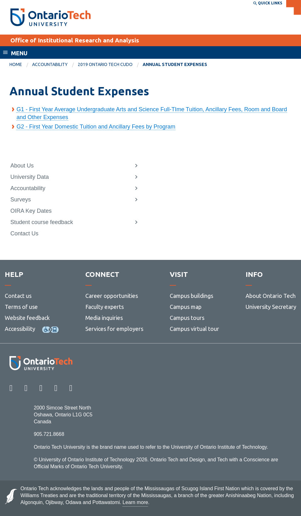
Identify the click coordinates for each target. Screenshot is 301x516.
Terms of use (21, 307)
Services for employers (114, 329)
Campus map (186, 307)
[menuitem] (20, 65)
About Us (22, 165)
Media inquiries (104, 318)
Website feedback (27, 318)
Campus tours (187, 318)
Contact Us (24, 233)
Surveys (20, 199)
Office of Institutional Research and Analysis (74, 40)
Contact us (18, 296)
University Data (29, 177)
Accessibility (20, 329)
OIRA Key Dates (31, 211)
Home (15, 64)
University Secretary (271, 307)
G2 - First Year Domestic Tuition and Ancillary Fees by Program (95, 127)
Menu (19, 53)
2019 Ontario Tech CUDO (105, 64)
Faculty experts (104, 307)
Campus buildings (191, 296)
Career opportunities (111, 296)
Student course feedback (41, 222)
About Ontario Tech (271, 296)
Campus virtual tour (194, 329)
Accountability (50, 64)
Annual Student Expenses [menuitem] (175, 64)
